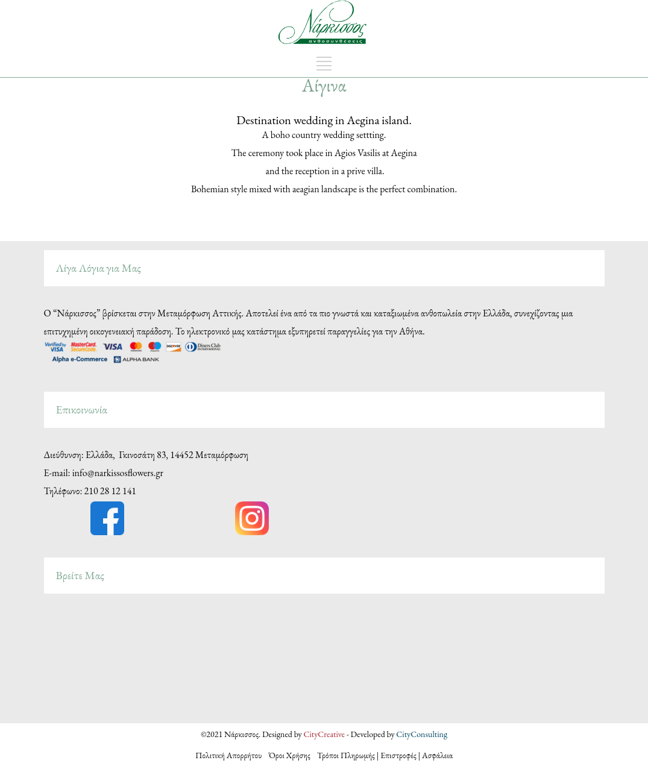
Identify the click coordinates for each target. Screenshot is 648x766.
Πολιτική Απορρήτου (232, 755)
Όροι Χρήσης (290, 755)
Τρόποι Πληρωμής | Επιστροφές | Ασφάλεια (385, 755)
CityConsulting (421, 734)
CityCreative (324, 734)
